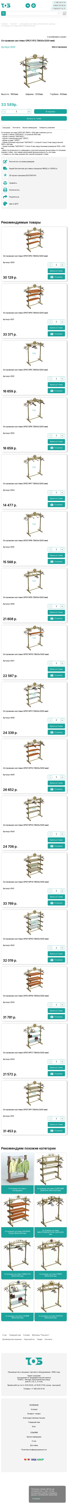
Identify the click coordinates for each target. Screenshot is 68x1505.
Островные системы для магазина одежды (37, 24)
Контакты (16, 127)
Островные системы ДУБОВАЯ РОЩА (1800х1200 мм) (17, 1265)
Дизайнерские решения (12, 1372)
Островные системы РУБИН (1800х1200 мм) (50, 1308)
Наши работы (29, 1372)
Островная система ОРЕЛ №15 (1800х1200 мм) (26, 964)
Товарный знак (15, 1368)
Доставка (34, 1479)
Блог (34, 1460)
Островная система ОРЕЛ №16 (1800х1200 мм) (26, 1022)
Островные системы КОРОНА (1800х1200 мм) (51, 1350)
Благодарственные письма (34, 1451)
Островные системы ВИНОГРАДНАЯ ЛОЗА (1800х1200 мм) (50, 1265)
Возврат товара (34, 1447)
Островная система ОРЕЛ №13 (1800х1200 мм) (26, 846)
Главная (4, 24)
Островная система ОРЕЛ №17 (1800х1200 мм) (26, 1082)
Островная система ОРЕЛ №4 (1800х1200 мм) (25, 315)
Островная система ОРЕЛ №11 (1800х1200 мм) (25, 728)
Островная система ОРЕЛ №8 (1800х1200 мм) (25, 551)
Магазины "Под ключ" (40, 1368)
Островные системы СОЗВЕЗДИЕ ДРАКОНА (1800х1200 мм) (50, 1223)
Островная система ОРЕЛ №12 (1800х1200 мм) (26, 787)
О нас (4, 1368)
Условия (26, 1368)
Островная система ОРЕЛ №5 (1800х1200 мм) (25, 374)
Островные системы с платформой (17, 1223)
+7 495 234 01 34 (60, 2)
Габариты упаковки (47, 127)
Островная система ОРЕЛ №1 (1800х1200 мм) (25, 1140)
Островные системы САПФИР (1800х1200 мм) (17, 1350)
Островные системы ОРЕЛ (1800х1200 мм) (18, 26)
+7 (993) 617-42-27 (59, 8)
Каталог (14, 24)
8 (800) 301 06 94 (59, 5)
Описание (6, 128)
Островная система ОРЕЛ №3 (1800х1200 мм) (25, 256)
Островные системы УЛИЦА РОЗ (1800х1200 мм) (17, 1308)
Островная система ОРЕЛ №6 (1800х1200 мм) (25, 433)
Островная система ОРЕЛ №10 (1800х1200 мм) (26, 669)
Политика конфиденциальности (34, 1483)
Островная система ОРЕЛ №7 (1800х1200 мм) (25, 492)
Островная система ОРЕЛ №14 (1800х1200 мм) (26, 905)
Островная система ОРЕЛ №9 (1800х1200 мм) (25, 610)
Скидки (39, 1372)
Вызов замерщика (30, 127)
